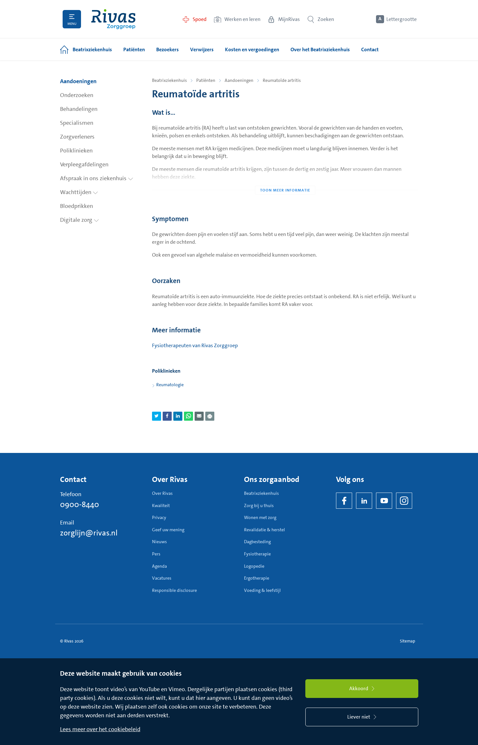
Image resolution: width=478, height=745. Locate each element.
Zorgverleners (77, 137)
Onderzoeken (76, 95)
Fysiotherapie (257, 554)
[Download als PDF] (209, 416)
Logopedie (254, 566)
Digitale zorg (79, 220)
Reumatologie (170, 384)
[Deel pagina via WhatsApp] (188, 416)
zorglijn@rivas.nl (88, 533)
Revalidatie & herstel (264, 530)
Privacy (159, 517)
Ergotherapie (256, 578)
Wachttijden (79, 192)
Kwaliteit (161, 505)
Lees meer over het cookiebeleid (100, 729)
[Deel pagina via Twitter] (156, 416)
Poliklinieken (76, 150)
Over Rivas (162, 493)
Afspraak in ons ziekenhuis (96, 178)
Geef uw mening (168, 530)
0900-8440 (79, 504)
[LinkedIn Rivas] (364, 501)
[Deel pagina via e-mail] (199, 416)
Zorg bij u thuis (259, 505)
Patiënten (205, 80)
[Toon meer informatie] (285, 177)
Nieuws (159, 541)
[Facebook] (344, 501)
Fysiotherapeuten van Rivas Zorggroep (195, 345)
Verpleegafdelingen (84, 164)
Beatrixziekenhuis (169, 80)
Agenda (159, 566)
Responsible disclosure (174, 590)
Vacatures (161, 578)
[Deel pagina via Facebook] (167, 416)
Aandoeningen (78, 81)
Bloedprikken (76, 206)
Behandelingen (78, 109)
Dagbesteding (257, 541)
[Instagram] (404, 501)
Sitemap (407, 641)
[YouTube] (384, 501)
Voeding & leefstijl (262, 590)
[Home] (113, 19)
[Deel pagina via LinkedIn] (177, 416)
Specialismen (76, 123)
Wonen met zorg (260, 517)
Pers (156, 554)
